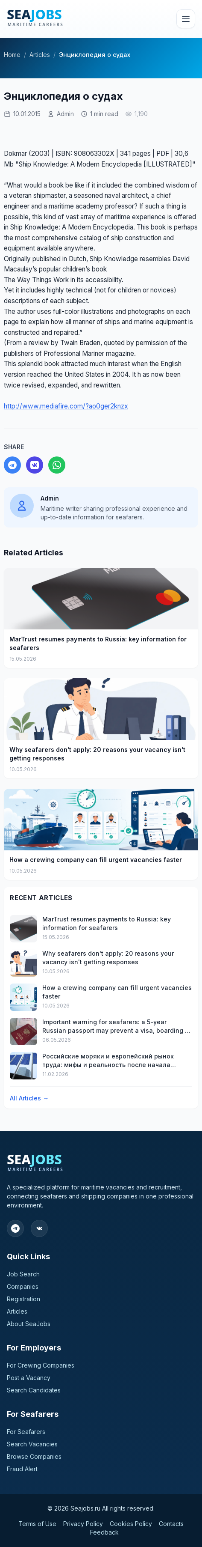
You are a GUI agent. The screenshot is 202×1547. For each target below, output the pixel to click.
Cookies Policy (131, 1523)
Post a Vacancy (28, 1377)
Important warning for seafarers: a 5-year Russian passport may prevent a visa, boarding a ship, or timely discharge (115, 1026)
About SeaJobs (28, 1323)
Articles (39, 54)
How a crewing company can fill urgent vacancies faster (95, 859)
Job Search (23, 1274)
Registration (23, 1299)
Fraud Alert (22, 1468)
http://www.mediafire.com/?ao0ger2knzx (66, 406)
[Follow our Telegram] (15, 1228)
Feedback (104, 1532)
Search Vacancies (32, 1444)
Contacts (171, 1523)
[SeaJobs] (55, 19)
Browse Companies (34, 1456)
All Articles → (29, 1098)
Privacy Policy (83, 1523)
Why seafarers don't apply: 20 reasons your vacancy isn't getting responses (97, 754)
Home (12, 54)
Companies (22, 1286)
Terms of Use (37, 1523)
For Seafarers (26, 1431)
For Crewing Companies (40, 1365)
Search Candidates (34, 1390)
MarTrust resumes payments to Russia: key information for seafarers (98, 643)
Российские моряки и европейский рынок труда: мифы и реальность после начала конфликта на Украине (108, 1060)
